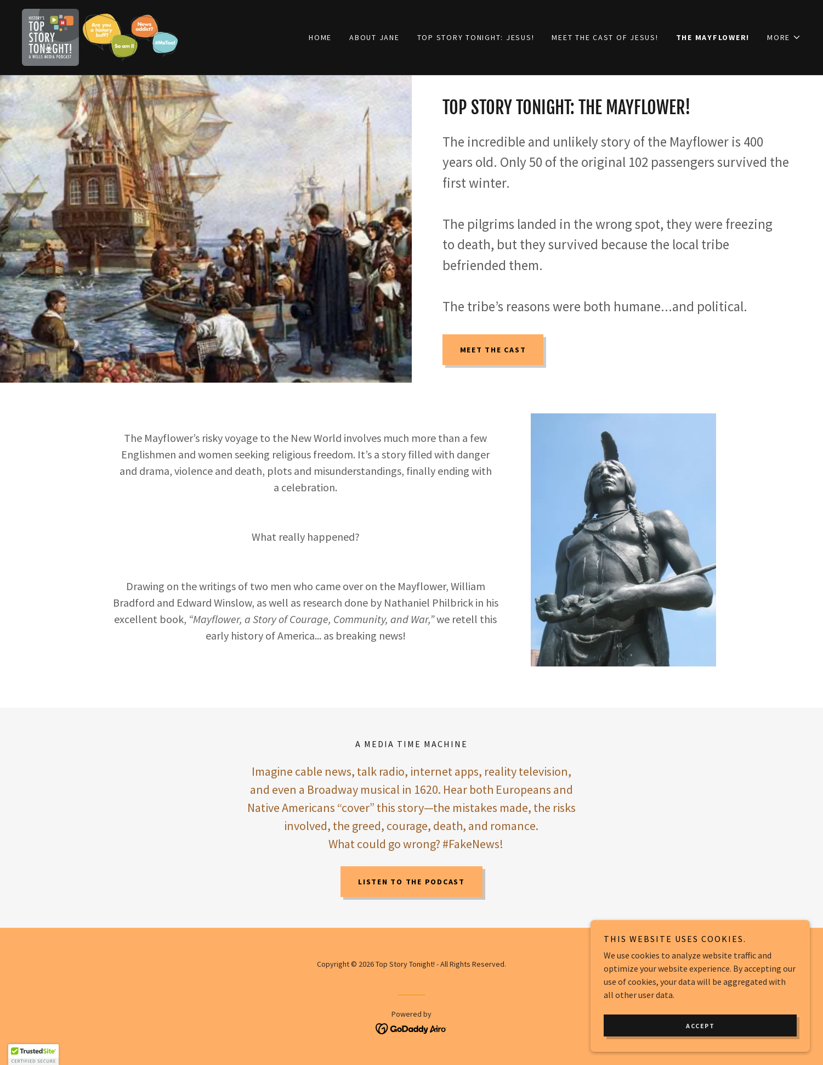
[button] (784, 37)
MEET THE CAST (493, 350)
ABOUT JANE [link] (374, 37)
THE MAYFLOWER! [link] (713, 37)
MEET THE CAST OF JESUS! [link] (605, 37)
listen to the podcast (411, 882)
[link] (100, 36)
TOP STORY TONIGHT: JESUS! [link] (476, 37)
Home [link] (320, 37)
